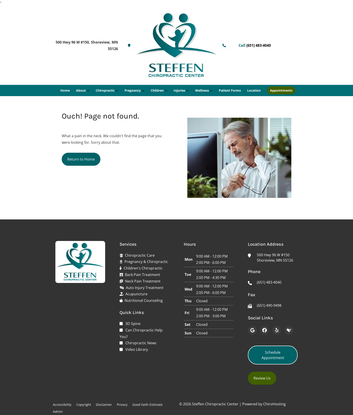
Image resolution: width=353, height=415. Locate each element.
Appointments (281, 90)
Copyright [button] (83, 404)
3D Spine (132, 323)
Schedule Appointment (273, 355)
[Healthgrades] (288, 330)
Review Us (262, 378)
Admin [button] (58, 411)
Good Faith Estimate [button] (147, 404)
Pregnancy (132, 90)
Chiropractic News (140, 342)
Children (157, 90)
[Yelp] (276, 330)
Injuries (179, 90)
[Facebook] (264, 330)
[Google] (252, 330)
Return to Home (81, 159)
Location (254, 90)
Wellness (202, 90)
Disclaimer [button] (104, 404)
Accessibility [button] (62, 404)
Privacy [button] (122, 404)
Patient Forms (230, 90)
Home (65, 90)
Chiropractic (105, 90)
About (81, 90)
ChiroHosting (274, 404)
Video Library (136, 349)
